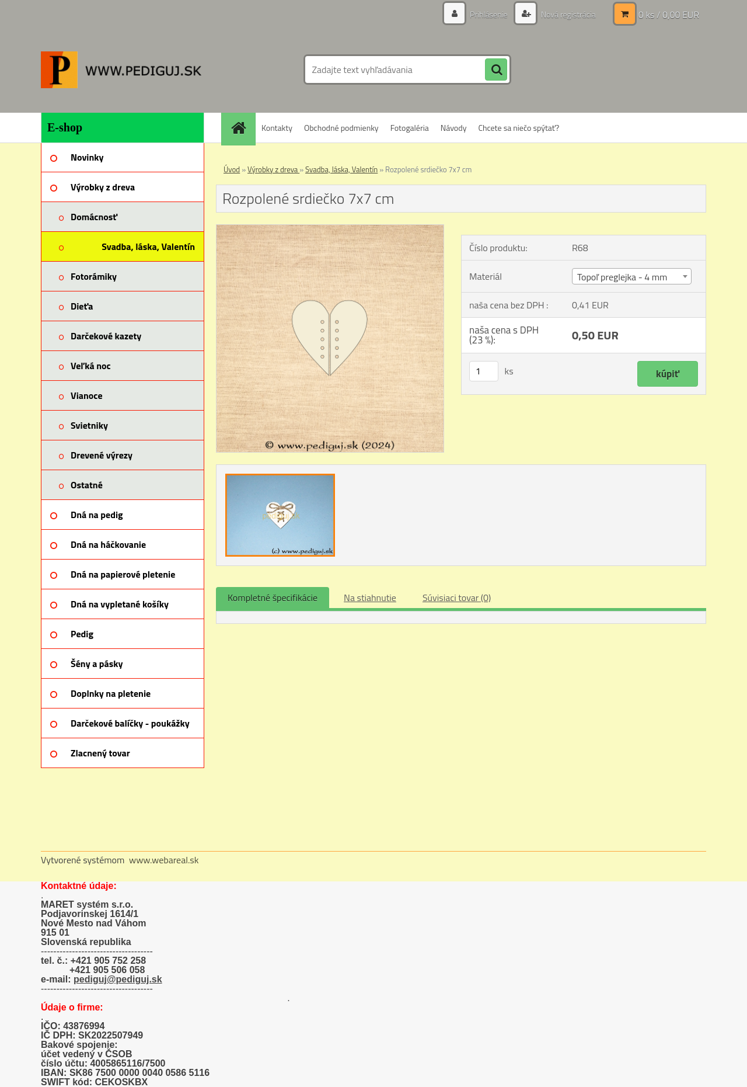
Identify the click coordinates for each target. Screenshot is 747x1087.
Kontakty (276, 127)
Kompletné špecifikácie (272, 598)
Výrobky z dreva (273, 169)
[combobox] (632, 276)
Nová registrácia (567, 14)
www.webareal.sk (164, 860)
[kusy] (483, 371)
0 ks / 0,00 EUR (668, 15)
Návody (454, 127)
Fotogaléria (409, 127)
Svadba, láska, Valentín (341, 169)
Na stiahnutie (370, 598)
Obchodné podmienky (341, 127)
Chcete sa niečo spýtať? (518, 127)
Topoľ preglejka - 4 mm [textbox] (622, 277)
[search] (496, 70)
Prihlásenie (488, 14)
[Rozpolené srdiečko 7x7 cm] (330, 230)
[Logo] (121, 69)
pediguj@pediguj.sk (118, 979)
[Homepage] (242, 128)
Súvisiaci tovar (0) (457, 598)
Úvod (232, 169)
